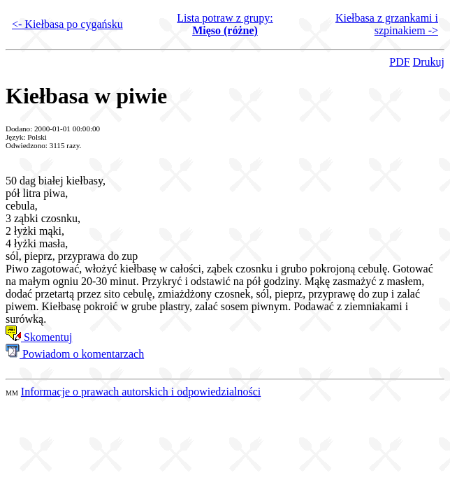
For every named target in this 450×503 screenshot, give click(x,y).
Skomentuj (39, 337)
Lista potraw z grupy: (225, 24)
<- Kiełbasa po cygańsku (67, 24)
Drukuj (428, 62)
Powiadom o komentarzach (75, 354)
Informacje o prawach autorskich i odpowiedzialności (141, 392)
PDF (399, 62)
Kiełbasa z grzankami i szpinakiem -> (386, 24)
